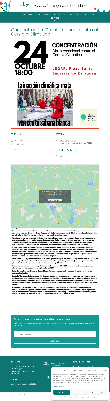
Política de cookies (69, 397)
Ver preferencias (98, 392)
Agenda (92, 15)
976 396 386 (15, 374)
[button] (106, 370)
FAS (61, 157)
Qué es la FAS (27, 15)
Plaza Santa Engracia (68, 141)
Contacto (55, 18)
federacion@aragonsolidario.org (22, 371)
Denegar (80, 392)
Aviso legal (93, 397)
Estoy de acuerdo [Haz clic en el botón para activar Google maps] (55, 200)
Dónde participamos (78, 15)
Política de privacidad (82, 397)
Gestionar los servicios (61, 386)
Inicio (17, 15)
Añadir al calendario (24, 150)
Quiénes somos (43, 15)
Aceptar (62, 392)
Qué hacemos (59, 15)
